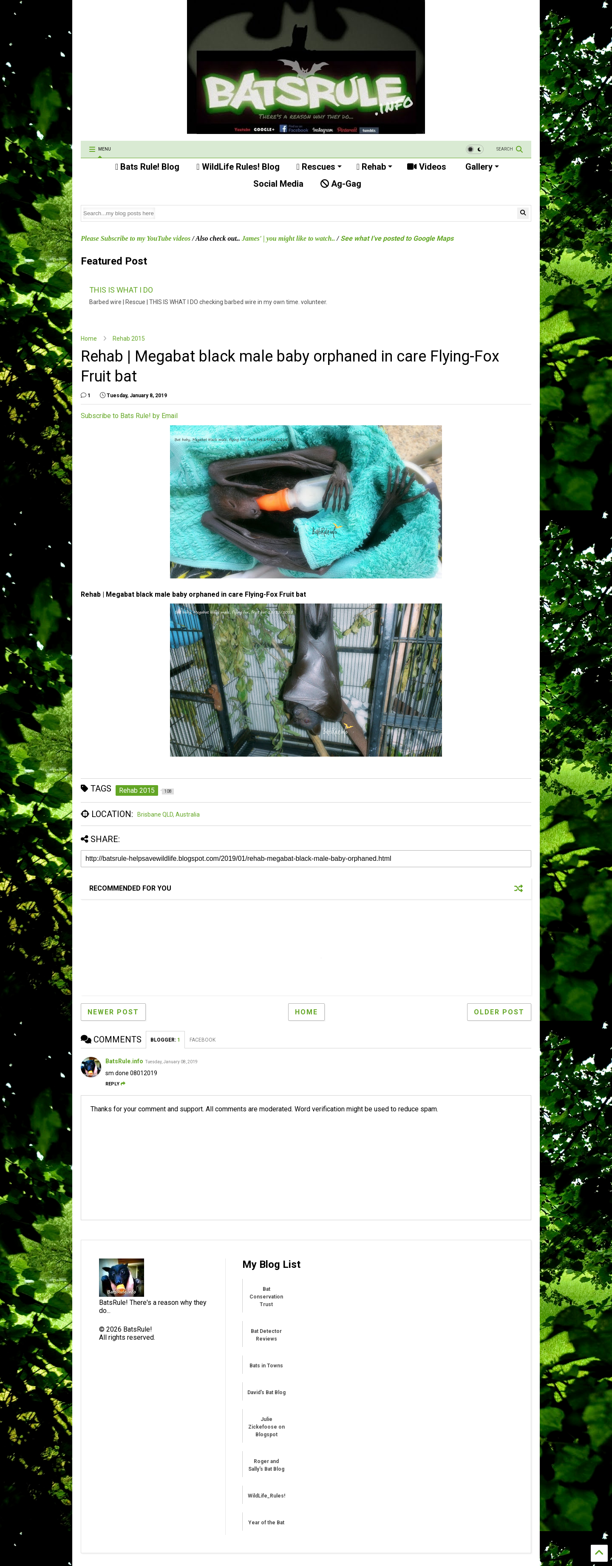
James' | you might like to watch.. (288, 238)
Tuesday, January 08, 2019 (171, 1061)
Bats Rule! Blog (147, 167)
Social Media (277, 184)
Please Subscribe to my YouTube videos (135, 238)
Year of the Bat (266, 1523)
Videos (426, 167)
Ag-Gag (340, 184)
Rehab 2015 (129, 338)
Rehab (374, 167)
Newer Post (113, 1012)
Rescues (319, 167)
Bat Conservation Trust (266, 1296)
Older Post (499, 1012)
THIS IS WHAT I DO (121, 289)
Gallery (481, 167)
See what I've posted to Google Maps (396, 238)
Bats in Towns (266, 1366)
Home (89, 338)
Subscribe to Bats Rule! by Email (129, 416)
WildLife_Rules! (266, 1496)
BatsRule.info (124, 1061)
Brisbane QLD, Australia (168, 814)
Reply (115, 1084)
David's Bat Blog (266, 1392)
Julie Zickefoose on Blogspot (266, 1427)
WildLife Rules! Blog (237, 167)
